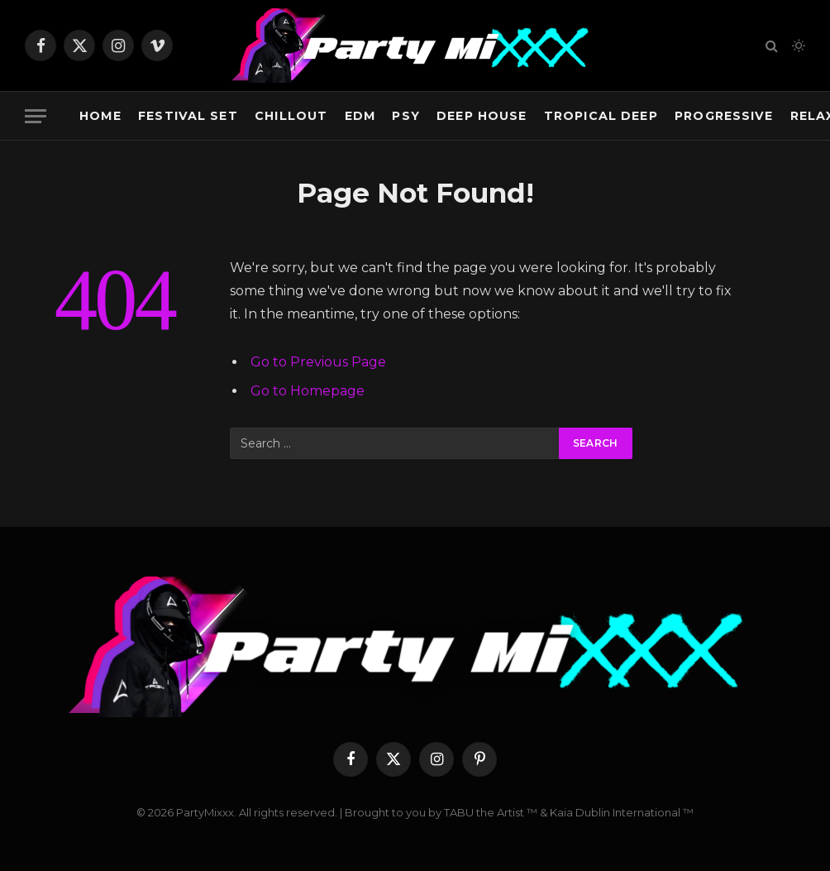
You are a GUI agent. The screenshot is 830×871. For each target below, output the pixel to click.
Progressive (724, 115)
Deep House (481, 115)
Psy (405, 115)
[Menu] (35, 116)
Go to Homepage (307, 391)
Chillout (291, 115)
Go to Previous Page (318, 362)
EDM (360, 115)
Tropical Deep (601, 115)
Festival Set (188, 115)
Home (100, 115)
